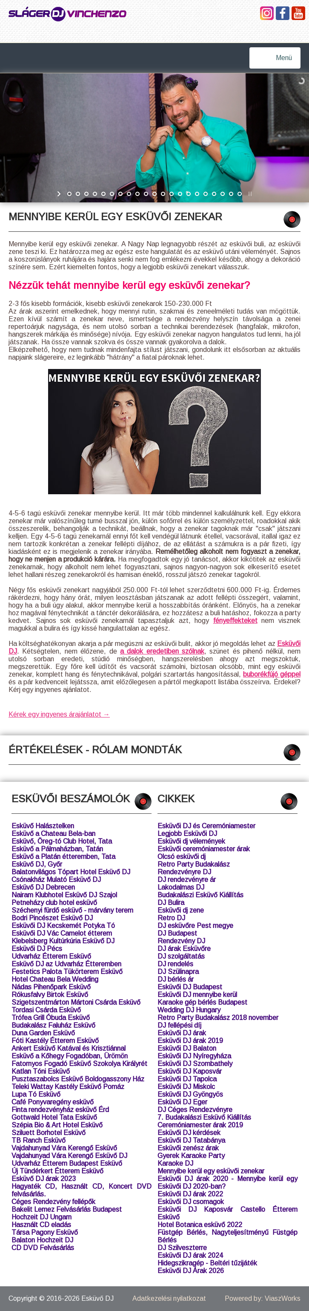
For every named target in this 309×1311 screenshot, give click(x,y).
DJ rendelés (175, 964)
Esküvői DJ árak (181, 1033)
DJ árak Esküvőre (184, 948)
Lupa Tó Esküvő (35, 1094)
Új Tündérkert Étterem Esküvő (57, 1171)
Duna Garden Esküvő (43, 1033)
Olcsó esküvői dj (181, 856)
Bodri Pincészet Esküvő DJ (52, 918)
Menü (284, 57)
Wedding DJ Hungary (188, 1010)
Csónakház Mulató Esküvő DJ (56, 879)
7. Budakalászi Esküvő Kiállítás (204, 1117)
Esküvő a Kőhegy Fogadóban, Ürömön (69, 1056)
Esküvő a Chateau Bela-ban (53, 833)
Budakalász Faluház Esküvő (53, 1025)
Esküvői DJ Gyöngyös (190, 1094)
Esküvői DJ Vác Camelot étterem (61, 933)
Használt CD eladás (41, 1224)
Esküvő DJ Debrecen (43, 887)
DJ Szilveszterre (182, 1247)
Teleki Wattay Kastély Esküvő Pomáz (67, 1086)
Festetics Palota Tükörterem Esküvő (67, 971)
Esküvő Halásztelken (42, 826)
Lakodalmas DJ (180, 887)
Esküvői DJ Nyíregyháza (194, 1056)
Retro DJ (171, 918)
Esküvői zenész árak (188, 1148)
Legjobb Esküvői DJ (187, 833)
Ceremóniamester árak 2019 (200, 1125)
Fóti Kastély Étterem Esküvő (55, 1040)
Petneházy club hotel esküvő (54, 902)
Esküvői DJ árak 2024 (190, 1255)
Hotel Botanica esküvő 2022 (199, 1224)
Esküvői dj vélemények (191, 841)
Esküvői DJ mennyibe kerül (197, 994)
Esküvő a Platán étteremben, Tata (63, 856)
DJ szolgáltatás (181, 956)
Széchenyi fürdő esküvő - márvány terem (72, 910)
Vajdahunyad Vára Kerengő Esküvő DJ (69, 1155)
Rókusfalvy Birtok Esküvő (49, 994)
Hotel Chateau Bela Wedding (54, 979)
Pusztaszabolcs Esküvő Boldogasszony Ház (77, 1079)
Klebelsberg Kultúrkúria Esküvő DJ (62, 941)
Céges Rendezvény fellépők (53, 1201)
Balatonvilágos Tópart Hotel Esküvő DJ (70, 872)
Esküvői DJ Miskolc (186, 1086)
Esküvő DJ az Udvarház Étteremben (66, 964)
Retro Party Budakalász (193, 864)
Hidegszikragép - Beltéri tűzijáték (207, 1263)
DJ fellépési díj (179, 1025)
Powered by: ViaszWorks (262, 1298)
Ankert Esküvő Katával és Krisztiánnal (68, 1048)
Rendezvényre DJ (184, 872)
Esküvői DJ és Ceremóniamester (206, 826)
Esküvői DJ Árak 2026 (190, 1270)
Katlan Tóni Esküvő (40, 1071)
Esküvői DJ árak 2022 (190, 1194)
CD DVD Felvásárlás (42, 1247)
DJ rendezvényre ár (186, 879)
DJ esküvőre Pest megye (195, 925)
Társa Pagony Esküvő (44, 1232)
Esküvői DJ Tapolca (187, 1079)
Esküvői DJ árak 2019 (190, 1040)
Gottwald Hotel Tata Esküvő (54, 1117)
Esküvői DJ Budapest (189, 987)
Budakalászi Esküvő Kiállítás (200, 895)
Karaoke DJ (175, 1163)
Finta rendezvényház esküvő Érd (60, 1109)
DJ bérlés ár (175, 979)
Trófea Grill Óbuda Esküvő (50, 1017)
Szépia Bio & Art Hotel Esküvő (57, 1125)
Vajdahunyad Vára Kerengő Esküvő (64, 1148)
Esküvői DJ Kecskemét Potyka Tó (63, 925)
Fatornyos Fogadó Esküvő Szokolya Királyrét (79, 1063)
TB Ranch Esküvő (38, 1140)
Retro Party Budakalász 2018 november (217, 1017)
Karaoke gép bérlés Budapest (202, 1002)
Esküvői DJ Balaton (186, 1048)
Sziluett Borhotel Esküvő (48, 1132)
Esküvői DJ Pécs (36, 948)
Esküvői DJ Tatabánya (191, 1140)
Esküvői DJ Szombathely (194, 1063)
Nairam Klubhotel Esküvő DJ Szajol (64, 895)
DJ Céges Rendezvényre (194, 1109)
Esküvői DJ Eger (182, 1102)
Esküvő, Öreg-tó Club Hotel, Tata (61, 841)
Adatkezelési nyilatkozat (169, 1298)
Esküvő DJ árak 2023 (43, 1178)
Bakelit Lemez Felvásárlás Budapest (66, 1209)
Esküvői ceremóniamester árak (203, 849)
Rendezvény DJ (181, 941)
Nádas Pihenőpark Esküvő (51, 987)
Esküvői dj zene (180, 910)
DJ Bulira (170, 902)
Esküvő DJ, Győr (36, 864)
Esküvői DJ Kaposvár (189, 1071)
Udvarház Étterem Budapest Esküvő (66, 1163)
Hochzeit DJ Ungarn (41, 1217)
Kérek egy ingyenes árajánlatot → (59, 714)
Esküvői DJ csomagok (190, 1201)
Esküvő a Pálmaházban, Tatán (57, 849)
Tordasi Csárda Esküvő (46, 1010)
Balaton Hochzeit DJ (42, 1240)
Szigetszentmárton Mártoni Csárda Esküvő (75, 1002)
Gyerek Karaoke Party (191, 1155)
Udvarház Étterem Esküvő (51, 956)
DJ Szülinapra (178, 971)
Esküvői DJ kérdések (188, 1132)
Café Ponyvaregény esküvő (52, 1102)
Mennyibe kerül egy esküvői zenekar (210, 1171)
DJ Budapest (177, 933)
